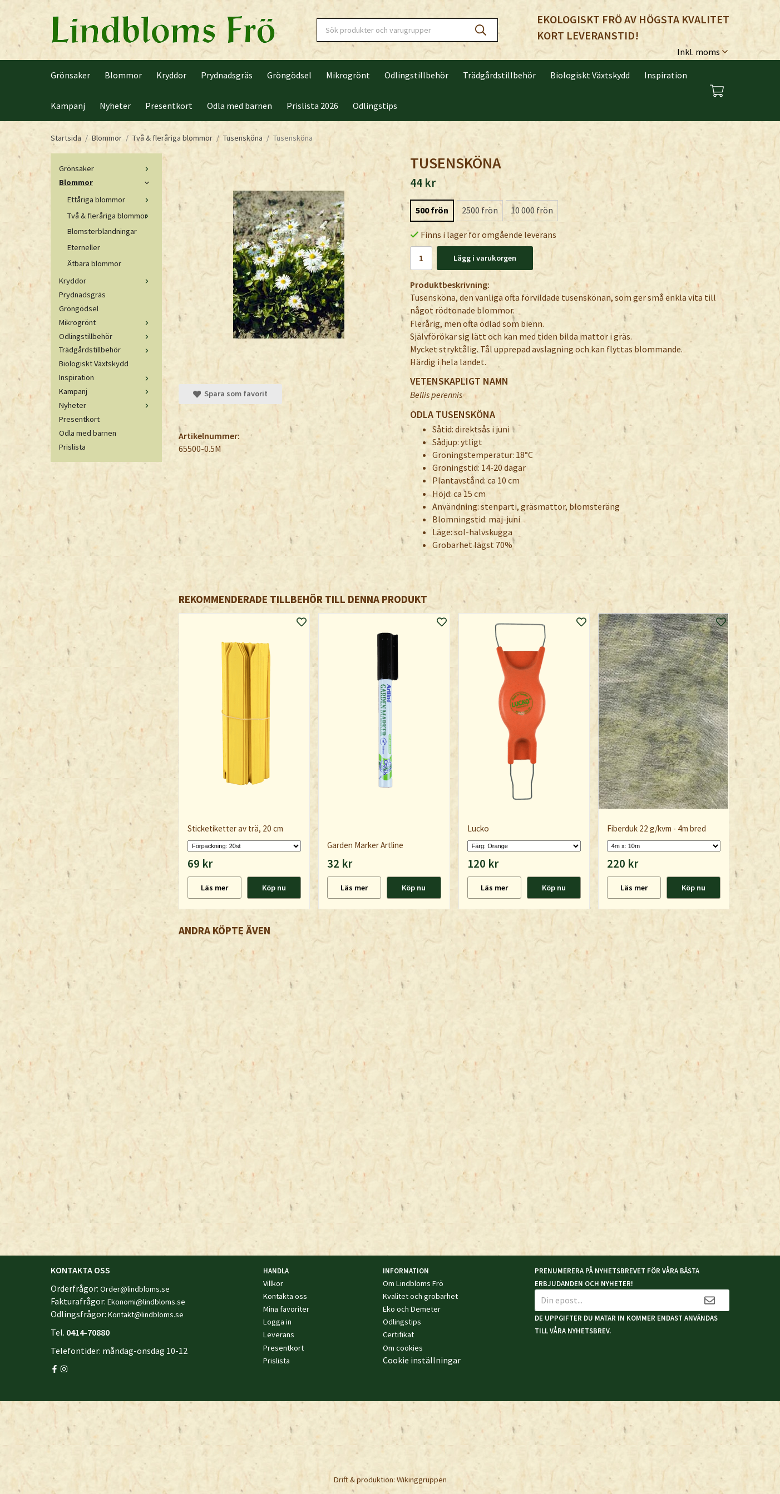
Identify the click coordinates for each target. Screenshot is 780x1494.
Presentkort (168, 105)
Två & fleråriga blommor (110, 216)
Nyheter (115, 105)
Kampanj (68, 105)
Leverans (278, 1334)
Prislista (72, 447)
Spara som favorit (230, 394)
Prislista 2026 (312, 105)
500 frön (432, 210)
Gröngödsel (289, 75)
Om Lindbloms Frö (413, 1283)
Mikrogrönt (348, 75)
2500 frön (480, 210)
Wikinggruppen (422, 1480)
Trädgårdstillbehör (499, 75)
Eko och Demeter (412, 1309)
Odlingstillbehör (416, 75)
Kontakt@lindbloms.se (146, 1314)
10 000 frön (532, 210)
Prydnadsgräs (227, 75)
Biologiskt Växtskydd (590, 75)
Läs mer (214, 888)
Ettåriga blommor (110, 200)
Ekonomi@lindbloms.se (146, 1302)
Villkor (273, 1283)
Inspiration (665, 75)
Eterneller (83, 247)
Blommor (123, 75)
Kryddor (171, 75)
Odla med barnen (239, 105)
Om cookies (403, 1348)
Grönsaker (70, 75)
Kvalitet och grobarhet (420, 1296)
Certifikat (398, 1334)
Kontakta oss (285, 1296)
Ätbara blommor (94, 263)
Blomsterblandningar (102, 231)
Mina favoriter (286, 1309)
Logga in (277, 1322)
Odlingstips (375, 105)
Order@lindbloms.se (135, 1289)
